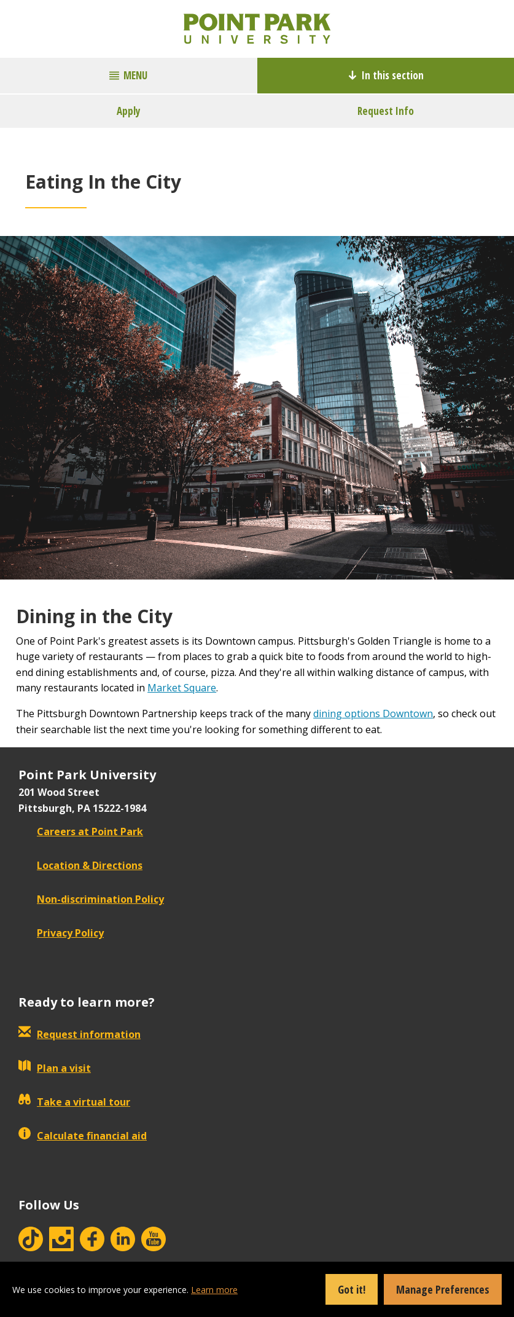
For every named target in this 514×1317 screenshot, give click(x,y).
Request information (79, 1034)
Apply (129, 111)
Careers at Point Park (80, 831)
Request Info (385, 111)
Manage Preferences (442, 1289)
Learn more (214, 1289)
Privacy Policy (61, 933)
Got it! (351, 1289)
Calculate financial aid (82, 1135)
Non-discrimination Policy (91, 899)
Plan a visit (54, 1068)
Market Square (181, 687)
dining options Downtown (373, 713)
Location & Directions (80, 865)
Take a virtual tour (74, 1102)
